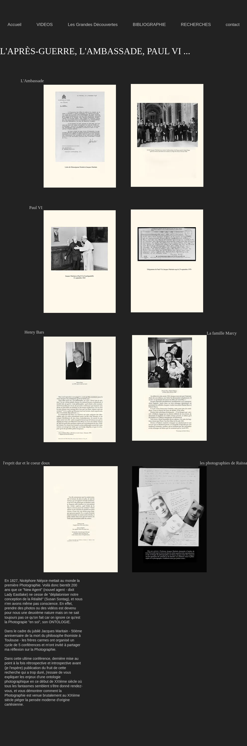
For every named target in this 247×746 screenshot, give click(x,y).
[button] (92, 24)
